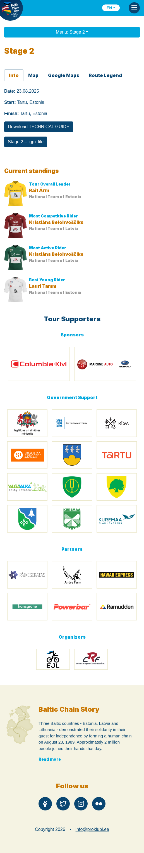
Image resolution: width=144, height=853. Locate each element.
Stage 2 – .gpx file (26, 141)
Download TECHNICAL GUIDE (38, 126)
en (109, 8)
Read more (50, 759)
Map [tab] (33, 75)
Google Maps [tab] (63, 75)
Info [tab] (14, 75)
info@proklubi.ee (92, 829)
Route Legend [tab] (105, 75)
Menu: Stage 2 (70, 32)
